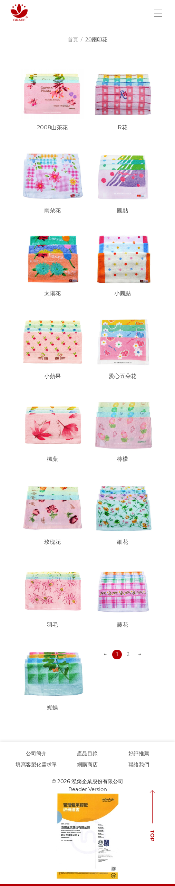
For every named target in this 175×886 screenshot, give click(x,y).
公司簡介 (36, 753)
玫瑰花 (52, 542)
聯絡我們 (138, 764)
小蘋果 (52, 376)
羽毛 (52, 625)
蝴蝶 (52, 707)
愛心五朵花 (122, 376)
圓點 (122, 210)
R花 (122, 127)
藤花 (122, 625)
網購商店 (87, 764)
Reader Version (87, 789)
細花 (122, 542)
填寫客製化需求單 (36, 764)
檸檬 (122, 459)
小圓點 (122, 293)
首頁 (73, 39)
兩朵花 (52, 210)
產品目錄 (87, 753)
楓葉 (52, 459)
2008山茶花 (52, 127)
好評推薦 (138, 753)
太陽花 (52, 293)
